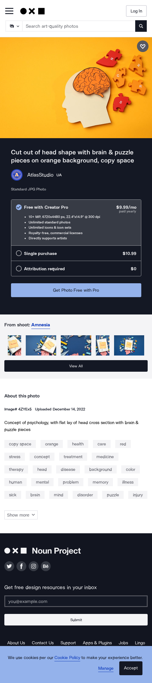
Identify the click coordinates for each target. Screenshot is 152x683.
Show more (21, 514)
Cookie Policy (67, 657)
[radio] (76, 222)
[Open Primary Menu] (9, 11)
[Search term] (79, 26)
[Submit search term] (141, 26)
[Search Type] (13, 26)
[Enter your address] (76, 601)
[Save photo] (143, 46)
